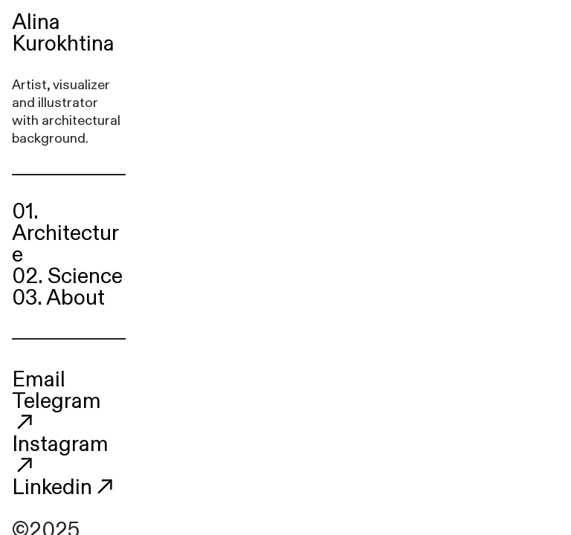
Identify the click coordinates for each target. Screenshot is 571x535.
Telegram (56, 411)
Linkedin (52, 487)
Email (38, 380)
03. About (58, 298)
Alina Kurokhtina (63, 33)
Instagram (60, 454)
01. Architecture (65, 233)
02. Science (67, 276)
